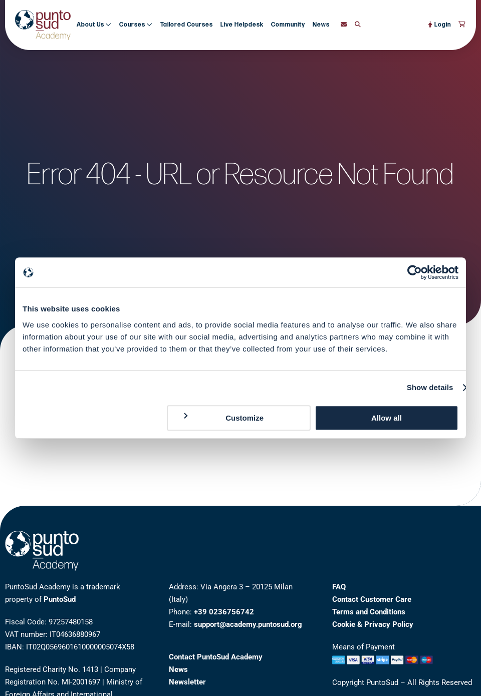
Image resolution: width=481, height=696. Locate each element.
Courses (136, 25)
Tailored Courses (186, 25)
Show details (430, 387)
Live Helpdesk (242, 25)
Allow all (386, 418)
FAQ (339, 586)
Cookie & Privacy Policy (372, 624)
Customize (223, 417)
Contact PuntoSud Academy (216, 656)
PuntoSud (60, 599)
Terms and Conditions (368, 611)
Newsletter (187, 681)
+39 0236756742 (224, 611)
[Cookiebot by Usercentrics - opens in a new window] (414, 272)
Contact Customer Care (371, 599)
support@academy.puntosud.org (248, 624)
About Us (94, 25)
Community (288, 25)
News (321, 25)
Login (439, 25)
